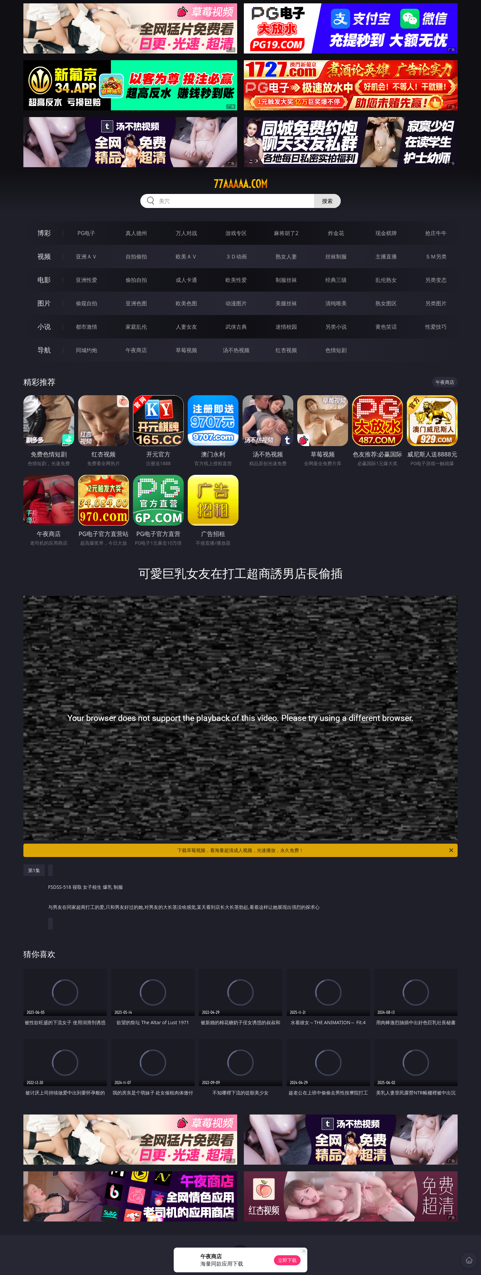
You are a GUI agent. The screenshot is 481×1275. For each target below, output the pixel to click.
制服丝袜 (286, 280)
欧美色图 (186, 303)
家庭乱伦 (136, 326)
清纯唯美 (336, 303)
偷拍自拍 (136, 280)
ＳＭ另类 (436, 256)
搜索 (327, 201)
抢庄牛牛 (436, 233)
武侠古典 (236, 326)
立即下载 (287, 1260)
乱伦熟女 (386, 280)
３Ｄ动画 (236, 256)
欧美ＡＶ (186, 256)
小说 (44, 326)
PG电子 (86, 233)
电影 (44, 279)
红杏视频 (286, 350)
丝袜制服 (336, 256)
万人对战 (186, 233)
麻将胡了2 (286, 233)
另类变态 (436, 280)
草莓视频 (186, 350)
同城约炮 (86, 350)
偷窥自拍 (86, 303)
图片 (44, 303)
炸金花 (336, 233)
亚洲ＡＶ (86, 256)
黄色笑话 (386, 326)
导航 (44, 349)
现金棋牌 (386, 233)
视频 (44, 256)
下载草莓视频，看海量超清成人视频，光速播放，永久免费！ (315, 850)
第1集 (34, 870)
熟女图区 (386, 303)
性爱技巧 (436, 326)
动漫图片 (236, 303)
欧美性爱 (236, 280)
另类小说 (336, 326)
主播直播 (386, 256)
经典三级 (336, 280)
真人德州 (136, 233)
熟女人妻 (286, 256)
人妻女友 (186, 326)
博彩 (44, 232)
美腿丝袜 (286, 303)
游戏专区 (236, 233)
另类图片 (436, 303)
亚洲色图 (136, 303)
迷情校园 (286, 326)
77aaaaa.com (241, 184)
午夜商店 (136, 350)
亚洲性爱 (86, 280)
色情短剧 (336, 350)
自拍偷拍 (136, 256)
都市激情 (86, 326)
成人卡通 (186, 280)
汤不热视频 (236, 350)
